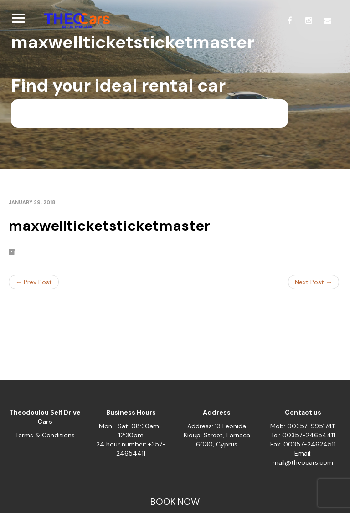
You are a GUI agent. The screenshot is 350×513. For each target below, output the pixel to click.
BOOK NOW (175, 501)
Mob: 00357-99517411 (303, 426)
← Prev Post (33, 282)
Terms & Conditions (45, 435)
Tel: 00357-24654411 (303, 435)
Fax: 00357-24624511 (302, 444)
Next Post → (313, 282)
